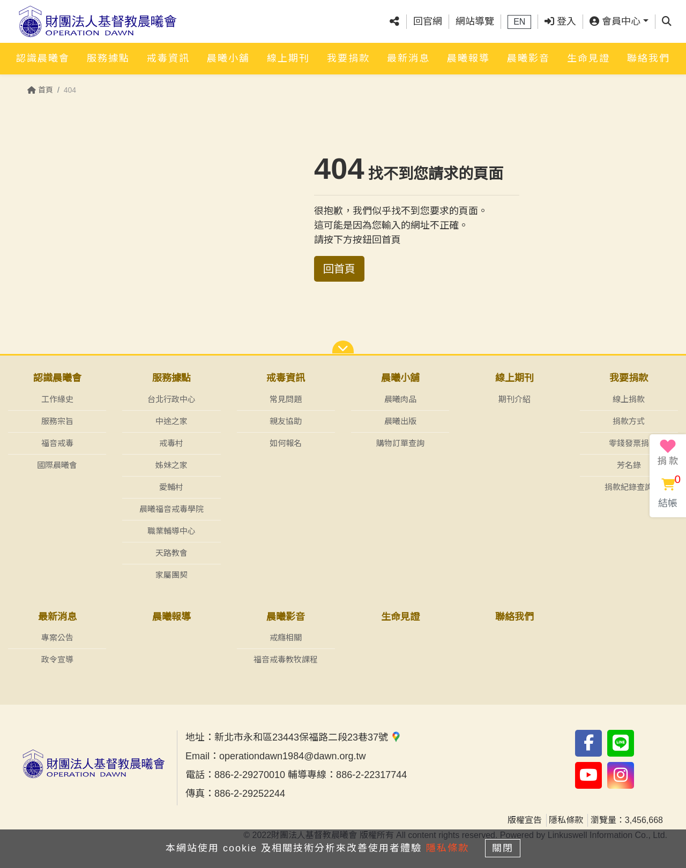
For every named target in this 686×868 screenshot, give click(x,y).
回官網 (427, 21)
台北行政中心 (171, 399)
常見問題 (286, 399)
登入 (560, 21)
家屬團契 (171, 574)
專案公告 (57, 638)
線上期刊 (288, 57)
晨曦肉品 (400, 399)
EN (519, 21)
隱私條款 (566, 820)
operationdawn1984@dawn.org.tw (292, 756)
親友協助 (286, 421)
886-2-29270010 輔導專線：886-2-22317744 (310, 775)
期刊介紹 (514, 399)
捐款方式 (629, 421)
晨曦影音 (528, 57)
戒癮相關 (286, 638)
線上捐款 (629, 399)
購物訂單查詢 (400, 443)
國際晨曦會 (57, 465)
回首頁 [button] (339, 269)
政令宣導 (57, 660)
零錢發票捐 (629, 443)
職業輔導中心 (171, 530)
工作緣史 (57, 399)
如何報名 (286, 443)
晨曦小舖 (228, 57)
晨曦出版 (400, 421)
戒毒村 (171, 443)
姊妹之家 (171, 465)
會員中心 (615, 21)
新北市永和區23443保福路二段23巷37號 (307, 738)
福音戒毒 (57, 443)
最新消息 (408, 57)
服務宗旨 (57, 421)
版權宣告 (525, 820)
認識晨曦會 (43, 57)
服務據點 (108, 57)
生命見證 (588, 57)
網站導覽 (475, 21)
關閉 (506, 847)
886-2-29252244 (249, 794)
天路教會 (171, 552)
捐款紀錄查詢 (629, 487)
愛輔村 (171, 487)
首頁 (40, 90)
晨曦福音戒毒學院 (171, 509)
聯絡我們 (648, 57)
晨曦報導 (468, 57)
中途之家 (171, 421)
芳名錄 (629, 465)
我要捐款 (348, 57)
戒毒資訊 (168, 57)
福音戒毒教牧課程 (285, 660)
